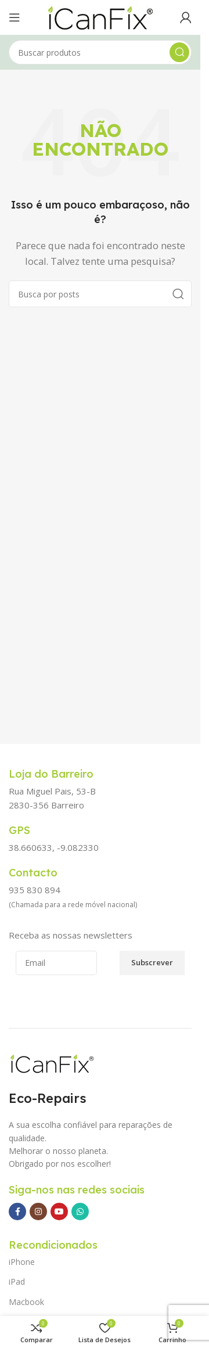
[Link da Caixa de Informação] (64, 774)
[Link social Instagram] (38, 1211)
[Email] (56, 963)
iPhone (22, 1261)
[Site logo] (100, 16)
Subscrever (152, 962)
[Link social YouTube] (59, 1211)
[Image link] (52, 1063)
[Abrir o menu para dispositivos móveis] (14, 17)
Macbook (26, 1301)
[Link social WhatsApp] (80, 1211)
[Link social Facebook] (17, 1211)
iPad (17, 1281)
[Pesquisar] (100, 52)
